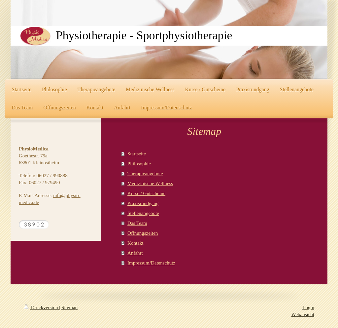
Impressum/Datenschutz (151, 263)
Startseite (136, 153)
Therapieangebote (145, 173)
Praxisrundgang (142, 203)
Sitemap (69, 307)
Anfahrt (135, 253)
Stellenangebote (143, 213)
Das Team (137, 223)
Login (308, 307)
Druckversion (41, 307)
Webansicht (302, 314)
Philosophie (139, 163)
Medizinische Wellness (150, 183)
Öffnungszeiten (142, 233)
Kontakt (135, 243)
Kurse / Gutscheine (146, 193)
